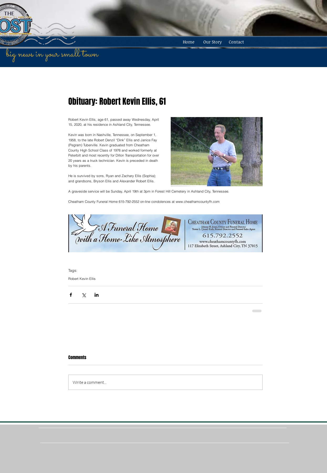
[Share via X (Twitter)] (83, 294)
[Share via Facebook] (70, 294)
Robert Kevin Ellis (82, 278)
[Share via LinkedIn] (96, 294)
